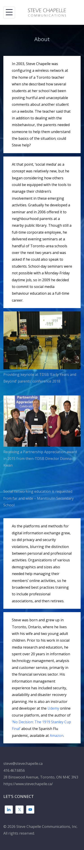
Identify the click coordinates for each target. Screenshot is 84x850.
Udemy (53, 708)
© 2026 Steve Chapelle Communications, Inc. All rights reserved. (40, 830)
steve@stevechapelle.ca (23, 763)
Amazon (56, 735)
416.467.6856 (14, 770)
